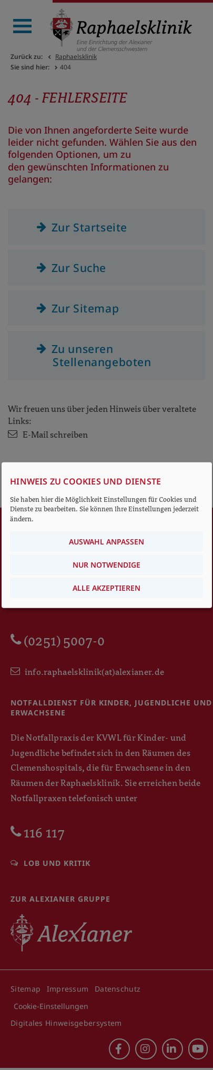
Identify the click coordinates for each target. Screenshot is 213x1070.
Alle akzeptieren (106, 587)
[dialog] (107, 535)
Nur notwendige (106, 564)
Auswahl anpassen (106, 541)
